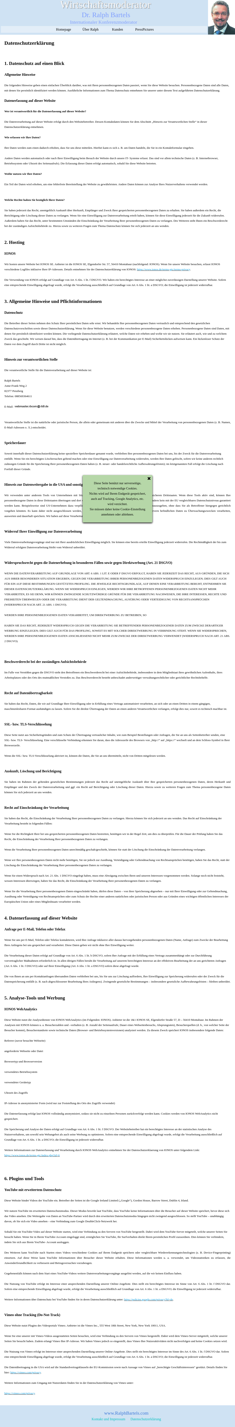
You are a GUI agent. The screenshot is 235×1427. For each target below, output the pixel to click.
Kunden (117, 29)
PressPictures (144, 29)
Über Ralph (90, 29)
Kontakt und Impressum (108, 1419)
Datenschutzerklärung (146, 1419)
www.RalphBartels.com (126, 1413)
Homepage (63, 29)
